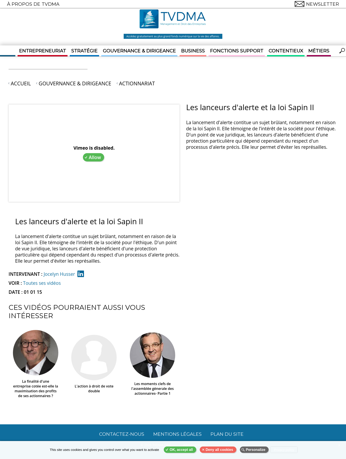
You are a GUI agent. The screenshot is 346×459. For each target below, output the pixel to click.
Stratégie (84, 51)
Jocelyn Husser (59, 274)
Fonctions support (236, 51)
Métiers (318, 51)
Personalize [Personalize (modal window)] (255, 450)
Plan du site (227, 434)
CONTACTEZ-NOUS (121, 434)
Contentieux (286, 51)
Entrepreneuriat (42, 51)
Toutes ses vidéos (42, 283)
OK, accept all (181, 450)
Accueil (21, 83)
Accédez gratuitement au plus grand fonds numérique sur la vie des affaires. (172, 36)
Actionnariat (137, 83)
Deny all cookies (219, 450)
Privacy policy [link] (284, 450)
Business (193, 51)
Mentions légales (177, 434)
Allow (95, 157)
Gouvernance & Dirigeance (139, 51)
